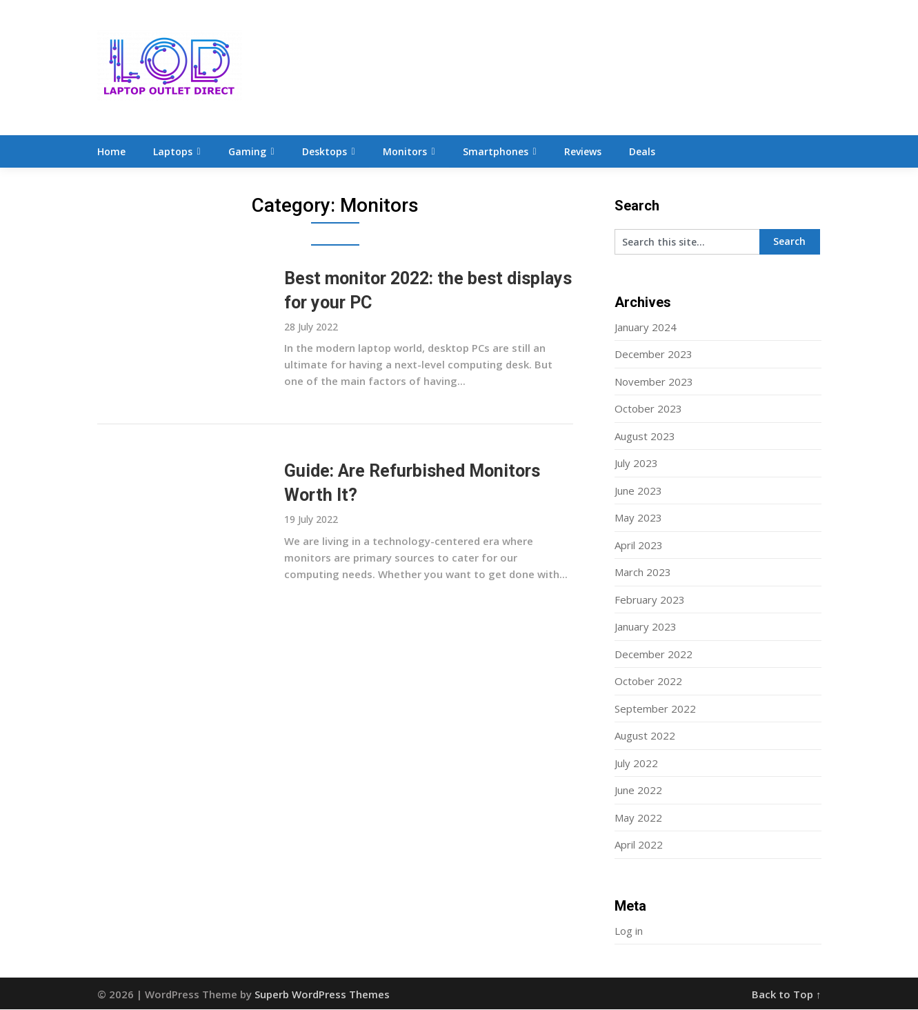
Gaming (247, 151)
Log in (629, 931)
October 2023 (648, 409)
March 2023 (643, 573)
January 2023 (646, 627)
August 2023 (645, 437)
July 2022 (636, 764)
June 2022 (638, 791)
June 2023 (638, 491)
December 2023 (653, 355)
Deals (642, 151)
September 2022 (655, 709)
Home (111, 151)
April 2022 (639, 845)
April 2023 (639, 546)
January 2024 (646, 328)
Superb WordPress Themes (322, 995)
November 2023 (654, 382)
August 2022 (645, 736)
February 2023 (650, 600)
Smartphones (495, 151)
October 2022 (648, 682)
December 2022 (653, 655)
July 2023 (636, 464)
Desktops (324, 151)
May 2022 (638, 818)
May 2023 (638, 518)
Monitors (405, 151)
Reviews (582, 151)
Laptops (172, 151)
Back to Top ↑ (786, 995)
